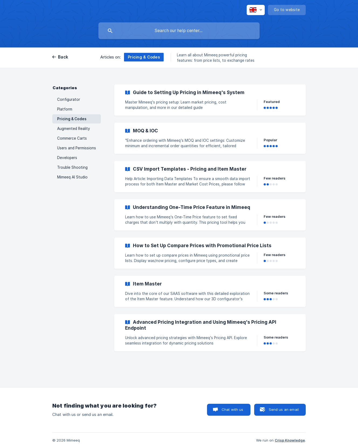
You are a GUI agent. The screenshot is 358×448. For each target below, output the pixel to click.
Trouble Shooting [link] (72, 167)
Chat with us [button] (232, 409)
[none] (256, 10)
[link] (210, 100)
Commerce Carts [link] (72, 138)
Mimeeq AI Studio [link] (72, 177)
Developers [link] (67, 158)
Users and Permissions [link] (76, 148)
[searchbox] (179, 30)
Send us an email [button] (284, 409)
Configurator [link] (68, 99)
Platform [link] (64, 109)
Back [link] (63, 57)
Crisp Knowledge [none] (290, 440)
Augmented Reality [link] (73, 128)
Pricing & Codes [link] (72, 119)
